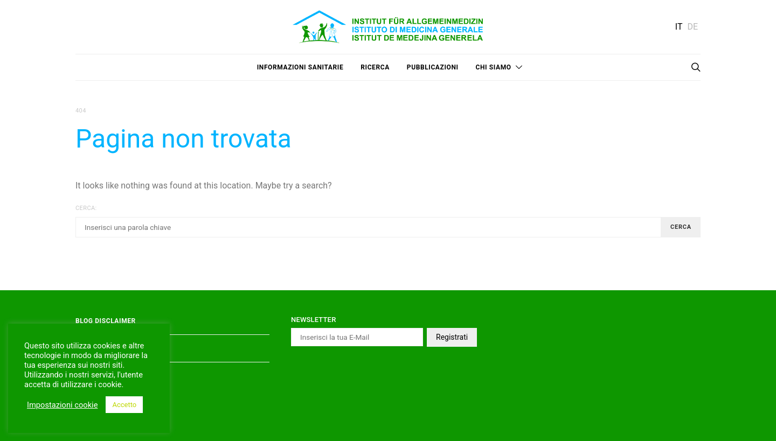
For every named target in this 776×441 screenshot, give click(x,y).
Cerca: (86, 208)
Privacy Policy (102, 348)
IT (679, 27)
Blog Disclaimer (105, 321)
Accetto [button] (124, 405)
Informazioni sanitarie (300, 67)
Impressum (95, 376)
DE (692, 27)
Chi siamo (493, 67)
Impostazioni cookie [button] (62, 405)
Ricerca (375, 67)
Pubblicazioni (433, 67)
